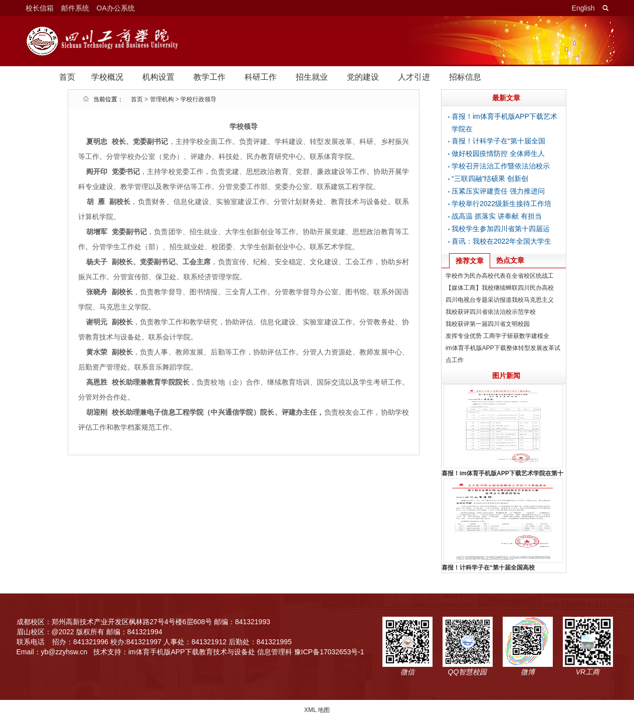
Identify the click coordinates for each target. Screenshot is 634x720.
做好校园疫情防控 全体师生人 (498, 153)
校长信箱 (40, 8)
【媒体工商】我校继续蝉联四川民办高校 (500, 287)
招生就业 (312, 77)
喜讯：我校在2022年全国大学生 (501, 241)
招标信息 (465, 77)
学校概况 (107, 77)
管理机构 (162, 99)
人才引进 (414, 77)
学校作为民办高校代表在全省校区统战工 (500, 275)
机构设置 (158, 77)
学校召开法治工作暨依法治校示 (501, 166)
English (583, 8)
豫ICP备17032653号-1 (329, 652)
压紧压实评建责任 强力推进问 (498, 191)
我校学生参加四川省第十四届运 (501, 229)
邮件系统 (75, 8)
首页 (67, 77)
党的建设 (363, 77)
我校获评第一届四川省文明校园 (488, 323)
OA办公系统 (116, 8)
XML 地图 (317, 709)
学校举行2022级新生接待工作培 (501, 204)
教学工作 (209, 77)
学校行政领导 (198, 99)
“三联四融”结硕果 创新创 (490, 178)
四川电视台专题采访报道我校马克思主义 (500, 299)
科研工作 (261, 77)
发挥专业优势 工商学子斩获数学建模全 (497, 335)
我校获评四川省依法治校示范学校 (491, 311)
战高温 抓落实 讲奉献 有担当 (497, 216)
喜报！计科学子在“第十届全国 (498, 141)
